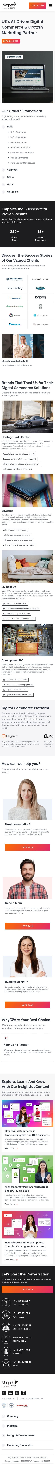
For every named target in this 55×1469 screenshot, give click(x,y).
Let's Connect (10, 41)
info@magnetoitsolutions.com (31, 1398)
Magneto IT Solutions (16, 1457)
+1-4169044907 (21, 1301)
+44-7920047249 (22, 1325)
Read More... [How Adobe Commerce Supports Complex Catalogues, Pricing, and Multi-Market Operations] (10, 1260)
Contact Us (37, 5)
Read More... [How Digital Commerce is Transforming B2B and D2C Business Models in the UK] (10, 1148)
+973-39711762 (21, 1349)
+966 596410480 (22, 1337)
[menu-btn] (50, 5)
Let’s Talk (27, 847)
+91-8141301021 (22, 1362)
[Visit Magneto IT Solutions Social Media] (4, 1393)
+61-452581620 (21, 1313)
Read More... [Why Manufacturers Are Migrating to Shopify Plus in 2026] (10, 1204)
